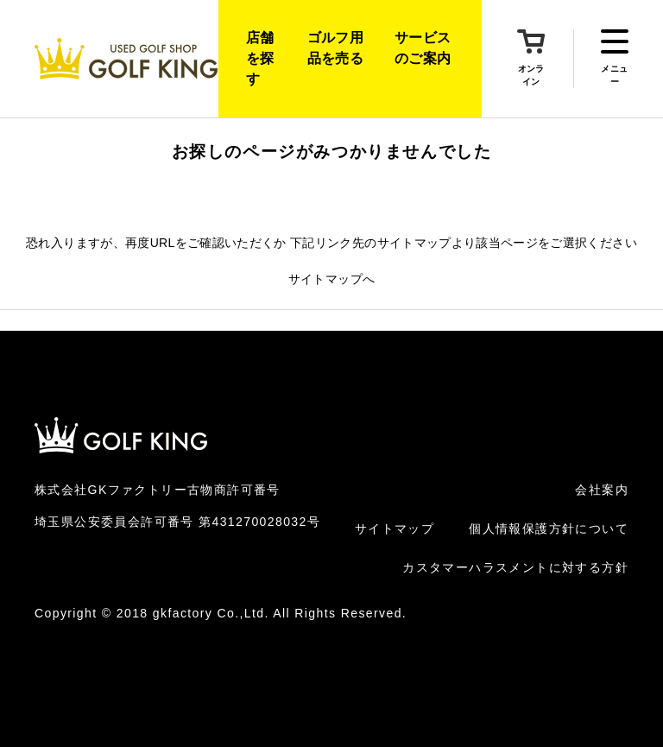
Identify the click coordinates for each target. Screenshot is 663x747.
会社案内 (601, 490)
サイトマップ (394, 528)
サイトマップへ (331, 279)
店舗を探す (260, 58)
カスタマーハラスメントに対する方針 (515, 567)
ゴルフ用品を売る (335, 48)
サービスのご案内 (423, 48)
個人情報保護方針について (548, 528)
